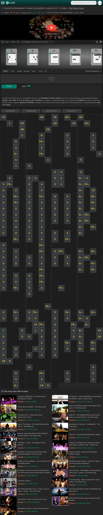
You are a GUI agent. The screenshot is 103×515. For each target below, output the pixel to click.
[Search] (94, 3)
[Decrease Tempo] (2, 41)
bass (40, 71)
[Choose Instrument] (45, 71)
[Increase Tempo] (18, 41)
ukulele (19, 71)
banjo (34, 71)
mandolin (27, 71)
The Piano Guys (76, 8)
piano (12, 71)
